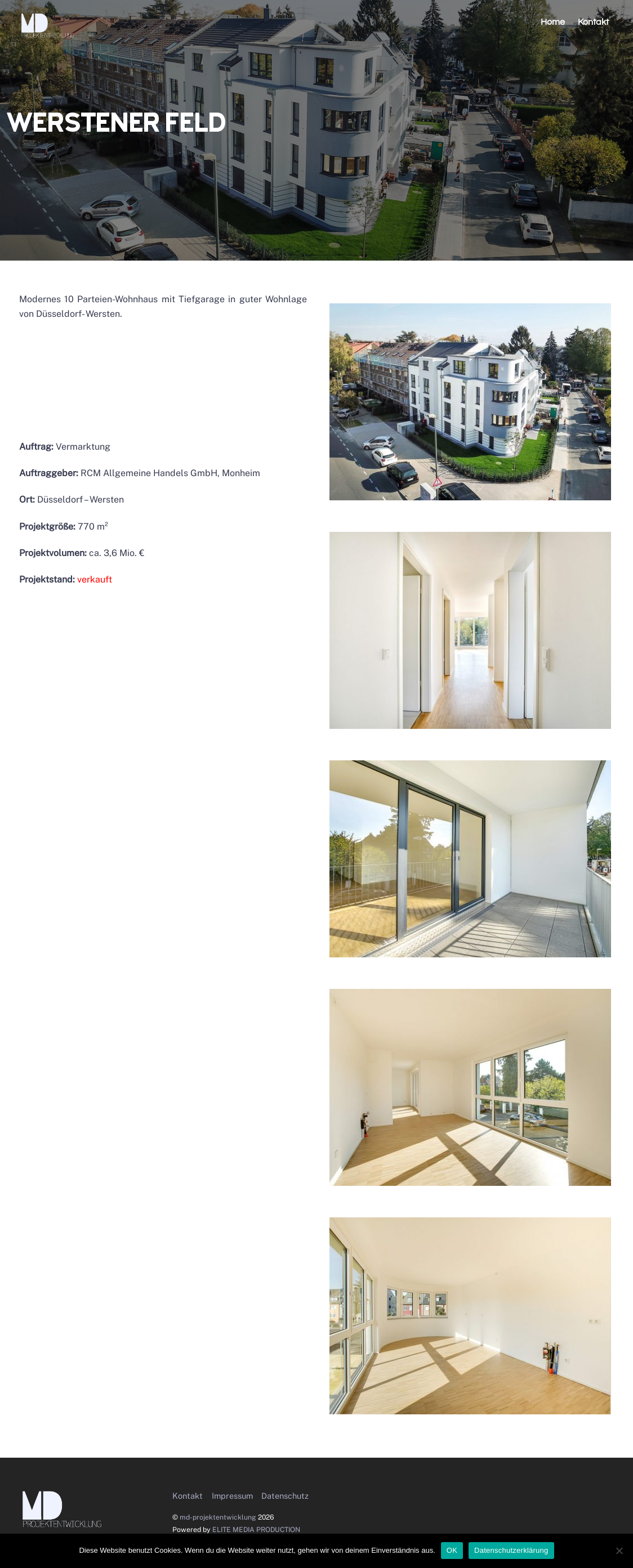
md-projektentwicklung (218, 1517)
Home (553, 21)
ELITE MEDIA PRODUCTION (256, 1529)
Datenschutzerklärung (511, 1550)
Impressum (232, 1495)
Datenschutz (285, 1495)
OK (452, 1550)
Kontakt (593, 21)
